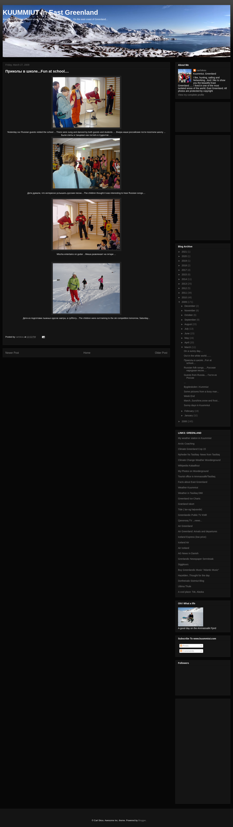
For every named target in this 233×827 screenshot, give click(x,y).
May (186, 338)
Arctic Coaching (186, 443)
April (187, 342)
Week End (189, 396)
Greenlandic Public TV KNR (192, 515)
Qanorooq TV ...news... (190, 520)
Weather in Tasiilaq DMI (190, 493)
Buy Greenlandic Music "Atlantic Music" (198, 570)
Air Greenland (185, 526)
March (188, 347)
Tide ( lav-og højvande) (190, 509)
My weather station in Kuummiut (194, 438)
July (186, 328)
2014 (185, 279)
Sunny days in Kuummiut (197, 405)
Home (87, 352)
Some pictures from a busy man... (201, 391)
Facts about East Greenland (192, 482)
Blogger (142, 820)
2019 (185, 260)
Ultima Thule (184, 586)
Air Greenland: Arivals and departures (197, 531)
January (188, 415)
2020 (185, 256)
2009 (185, 302)
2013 (185, 283)
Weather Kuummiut (188, 487)
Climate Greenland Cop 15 (192, 449)
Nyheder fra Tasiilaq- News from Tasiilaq (199, 454)
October (188, 315)
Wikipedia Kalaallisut (188, 465)
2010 (185, 297)
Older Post (161, 352)
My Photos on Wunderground (193, 471)
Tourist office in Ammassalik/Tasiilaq (196, 476)
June (187, 333)
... (185, 382)
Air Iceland (183, 548)
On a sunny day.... (193, 351)
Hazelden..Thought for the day (194, 575)
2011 (185, 292)
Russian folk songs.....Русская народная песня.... (200, 369)
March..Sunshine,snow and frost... (201, 400)
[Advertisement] (193, 116)
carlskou (201, 70)
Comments (187, 651)
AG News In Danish (188, 553)
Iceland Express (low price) (192, 537)
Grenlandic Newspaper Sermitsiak (196, 559)
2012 (185, 288)
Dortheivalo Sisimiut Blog (191, 580)
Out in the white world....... (197, 355)
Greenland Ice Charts (189, 498)
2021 (185, 251)
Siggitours (183, 564)
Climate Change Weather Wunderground (199, 460)
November (190, 310)
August (188, 324)
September (190, 319)
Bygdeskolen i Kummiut (196, 387)
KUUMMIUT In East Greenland (50, 12)
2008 (185, 421)
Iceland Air (183, 542)
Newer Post (12, 352)
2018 (185, 265)
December (190, 306)
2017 (185, 270)
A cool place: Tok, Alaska (191, 592)
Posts (184, 645)
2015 (185, 274)
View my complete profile (191, 94)
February (189, 411)
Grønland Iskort (186, 504)
